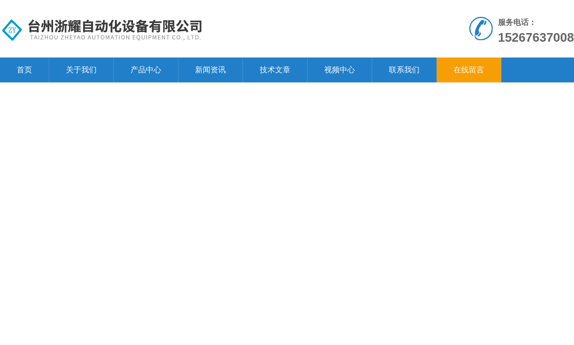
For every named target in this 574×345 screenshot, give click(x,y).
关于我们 (81, 70)
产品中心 (146, 70)
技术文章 (275, 70)
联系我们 (404, 70)
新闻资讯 (210, 70)
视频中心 (339, 70)
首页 (24, 70)
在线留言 (468, 70)
